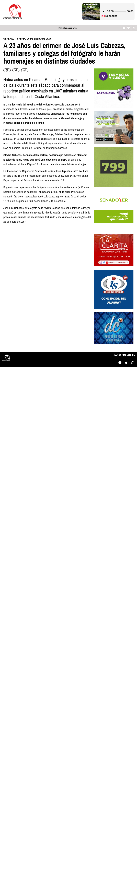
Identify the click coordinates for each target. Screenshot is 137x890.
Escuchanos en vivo (68, 28)
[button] (7, 70)
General (8, 38)
